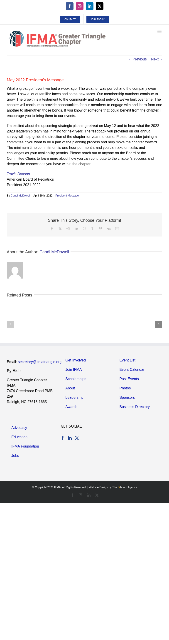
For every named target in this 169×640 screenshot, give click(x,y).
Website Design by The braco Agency (113, 487)
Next (155, 59)
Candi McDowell (20, 195)
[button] (10, 324)
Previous (139, 59)
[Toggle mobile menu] (159, 31)
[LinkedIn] (70, 438)
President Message (67, 195)
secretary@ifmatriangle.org (39, 362)
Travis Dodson (18, 174)
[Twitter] (77, 438)
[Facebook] (62, 438)
